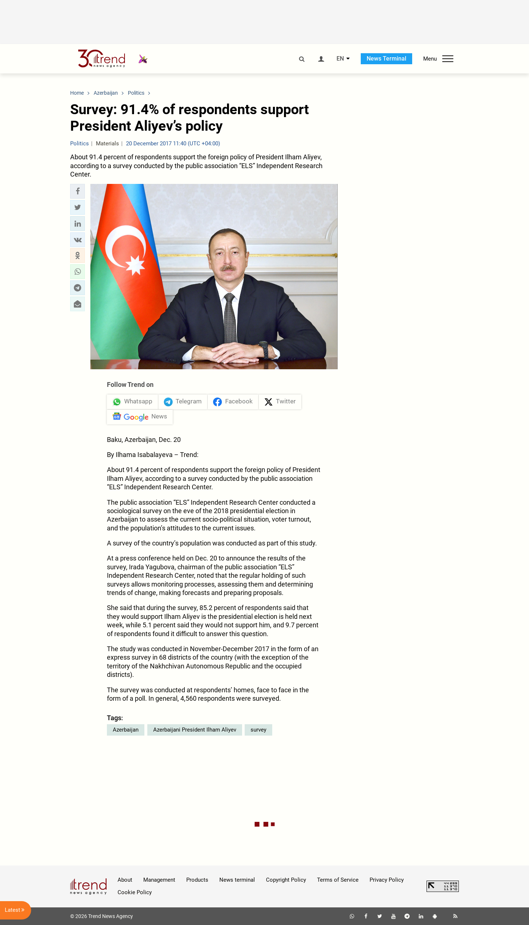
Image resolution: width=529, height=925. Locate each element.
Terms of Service (338, 880)
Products (197, 880)
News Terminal (386, 58)
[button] (77, 191)
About (125, 880)
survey (258, 729)
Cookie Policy (135, 892)
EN (340, 59)
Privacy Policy (387, 880)
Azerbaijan (125, 729)
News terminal (237, 880)
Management (159, 880)
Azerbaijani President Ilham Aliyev (194, 729)
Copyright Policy (286, 880)
